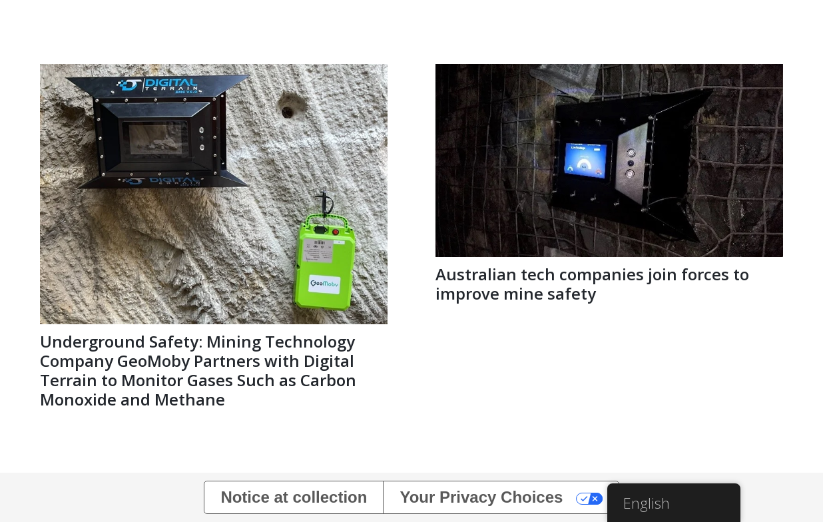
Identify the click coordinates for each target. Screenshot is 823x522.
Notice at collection (293, 497)
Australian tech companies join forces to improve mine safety (592, 283)
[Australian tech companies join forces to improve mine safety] (609, 73)
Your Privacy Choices (481, 497)
